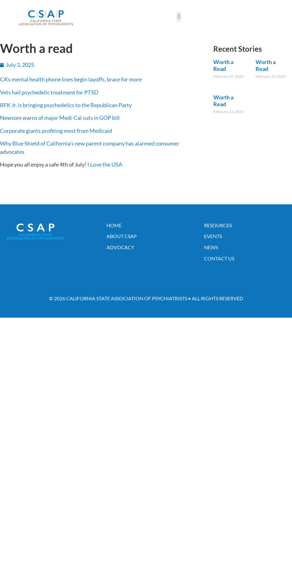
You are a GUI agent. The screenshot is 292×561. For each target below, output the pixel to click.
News (211, 247)
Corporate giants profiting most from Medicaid (56, 130)
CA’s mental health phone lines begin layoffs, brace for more (71, 79)
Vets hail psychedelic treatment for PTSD (49, 92)
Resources (218, 225)
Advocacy (120, 247)
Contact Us (219, 258)
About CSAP (121, 236)
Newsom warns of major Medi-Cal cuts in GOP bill (60, 117)
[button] (179, 16)
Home (114, 225)
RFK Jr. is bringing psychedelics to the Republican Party (66, 105)
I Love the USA (104, 164)
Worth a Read (223, 65)
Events (213, 236)
